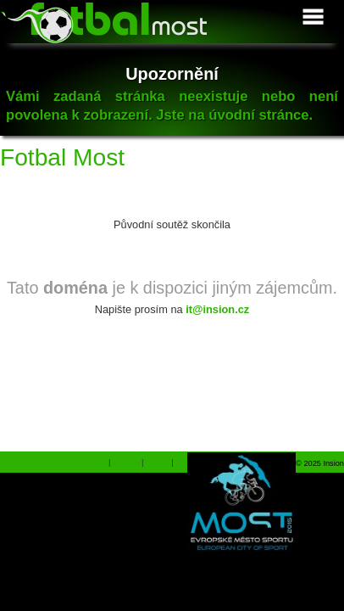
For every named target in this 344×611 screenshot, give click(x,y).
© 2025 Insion (320, 463)
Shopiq (92, 462)
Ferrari (126, 462)
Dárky (157, 462)
